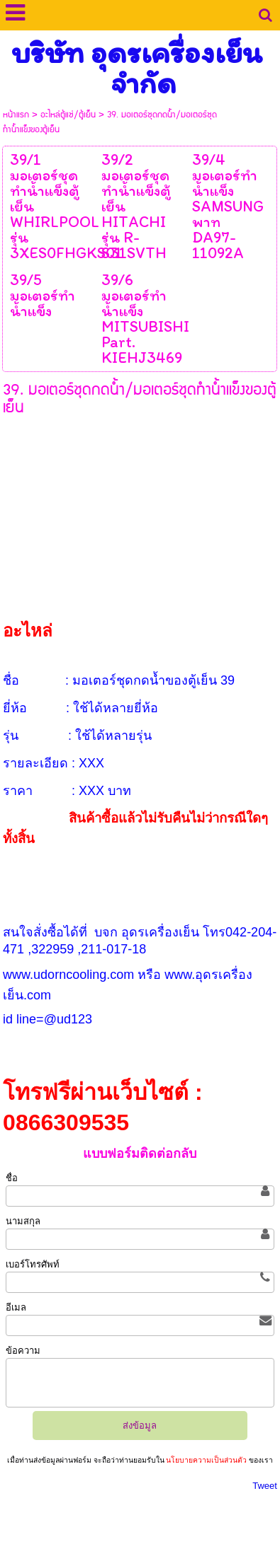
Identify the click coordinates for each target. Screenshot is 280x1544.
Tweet (264, 1485)
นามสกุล (23, 1221)
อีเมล (16, 1307)
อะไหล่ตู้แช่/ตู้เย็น (68, 115)
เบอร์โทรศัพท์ (33, 1264)
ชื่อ (12, 1178)
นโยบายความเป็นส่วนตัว (207, 1460)
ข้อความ (23, 1350)
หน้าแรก (16, 115)
